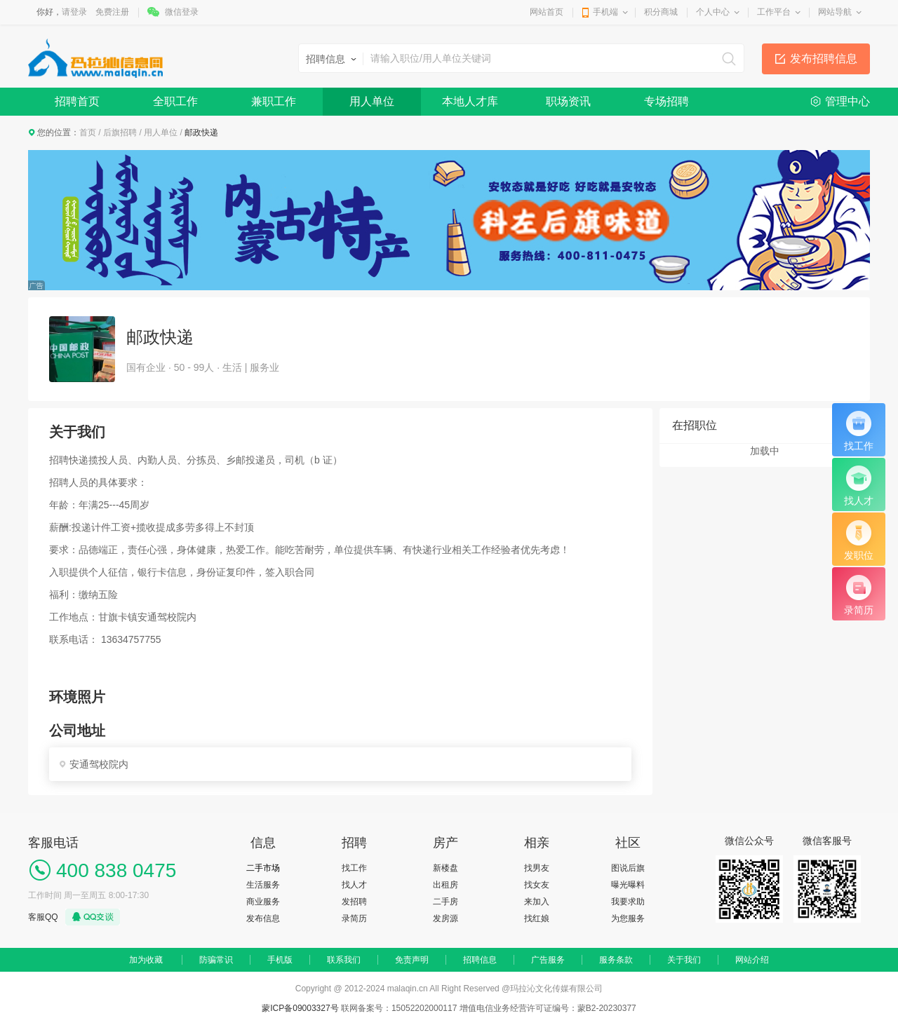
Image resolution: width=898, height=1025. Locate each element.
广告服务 (548, 960)
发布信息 (263, 918)
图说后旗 (628, 868)
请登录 (74, 12)
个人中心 (713, 12)
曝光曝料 (628, 885)
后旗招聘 (120, 132)
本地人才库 (470, 101)
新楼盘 (445, 868)
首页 (87, 132)
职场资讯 (568, 101)
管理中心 (847, 101)
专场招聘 (666, 101)
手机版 (280, 960)
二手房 (445, 902)
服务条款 (616, 960)
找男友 (536, 868)
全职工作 (175, 101)
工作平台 (774, 12)
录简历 (354, 918)
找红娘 (536, 918)
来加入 (536, 902)
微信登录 (182, 12)
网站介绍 (752, 960)
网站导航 (835, 12)
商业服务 (263, 902)
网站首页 (546, 12)
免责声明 (412, 960)
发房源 (445, 918)
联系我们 (344, 960)
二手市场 (263, 868)
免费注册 (112, 12)
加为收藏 (146, 960)
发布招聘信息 (823, 59)
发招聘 (354, 902)
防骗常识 (216, 960)
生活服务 (263, 885)
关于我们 (684, 960)
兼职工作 (273, 101)
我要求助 (628, 902)
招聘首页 (77, 101)
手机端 (605, 12)
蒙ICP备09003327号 (301, 1008)
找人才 (354, 885)
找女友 (536, 885)
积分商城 (661, 12)
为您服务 (628, 918)
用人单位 (371, 101)
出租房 (445, 885)
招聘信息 (480, 960)
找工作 (354, 868)
